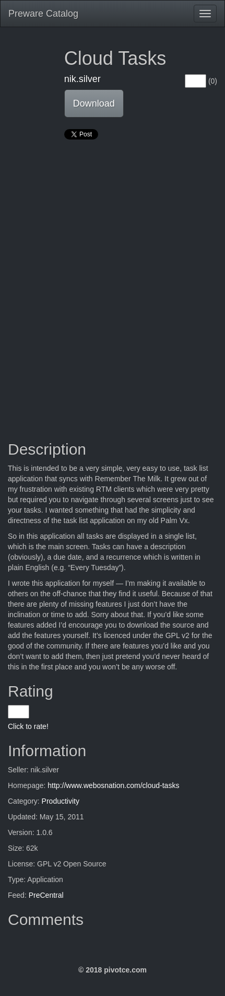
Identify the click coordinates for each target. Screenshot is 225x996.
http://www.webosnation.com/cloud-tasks (113, 785)
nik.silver (82, 79)
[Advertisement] (112, 275)
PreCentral (46, 895)
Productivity (60, 801)
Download (94, 103)
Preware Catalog (43, 13)
